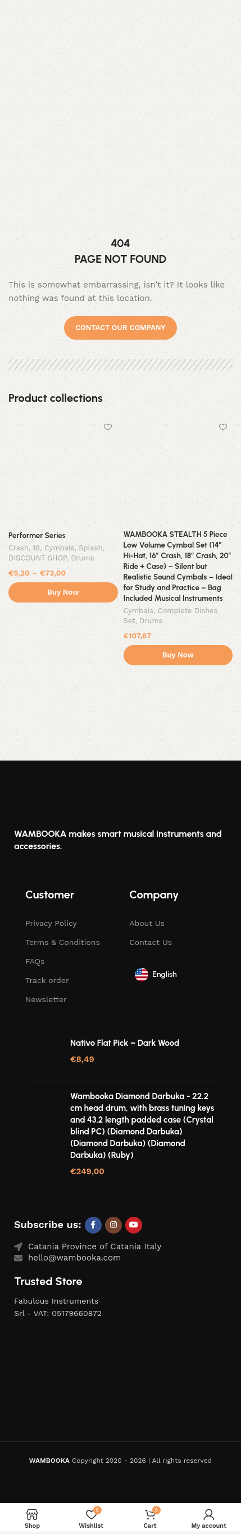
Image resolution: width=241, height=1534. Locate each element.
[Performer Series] (63, 471)
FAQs (34, 961)
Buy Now (63, 592)
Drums (82, 558)
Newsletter (46, 999)
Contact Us (150, 942)
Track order (47, 980)
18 (36, 548)
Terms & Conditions (62, 942)
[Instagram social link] (113, 1225)
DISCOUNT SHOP (37, 558)
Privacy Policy (51, 923)
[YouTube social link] (133, 1225)
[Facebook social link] (93, 1225)
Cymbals (59, 548)
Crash (18, 548)
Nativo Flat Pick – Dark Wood (124, 1043)
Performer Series (37, 535)
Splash (90, 548)
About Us (147, 923)
